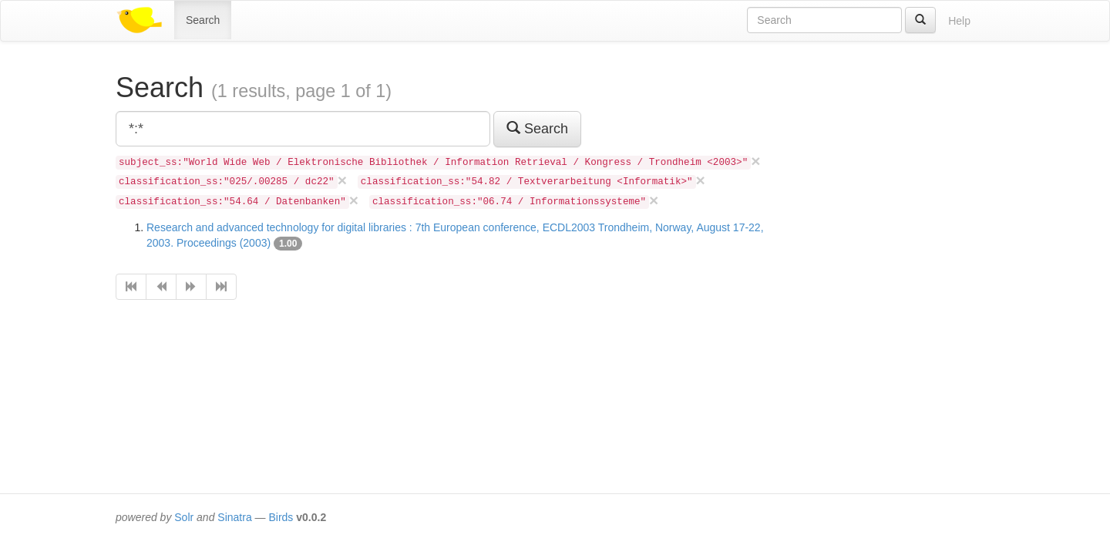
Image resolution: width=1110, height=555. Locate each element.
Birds (280, 517)
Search (203, 20)
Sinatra (234, 517)
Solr (183, 517)
